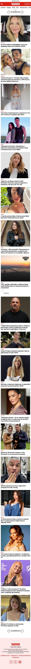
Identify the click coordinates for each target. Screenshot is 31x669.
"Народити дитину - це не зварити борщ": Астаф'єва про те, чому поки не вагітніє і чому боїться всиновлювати (15, 419)
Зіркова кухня (23, 7)
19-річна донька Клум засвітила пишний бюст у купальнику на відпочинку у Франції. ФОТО (15, 520)
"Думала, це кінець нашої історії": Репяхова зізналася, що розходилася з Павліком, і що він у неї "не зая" (14, 182)
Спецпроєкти (14, 655)
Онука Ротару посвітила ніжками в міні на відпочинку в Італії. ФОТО (15, 352)
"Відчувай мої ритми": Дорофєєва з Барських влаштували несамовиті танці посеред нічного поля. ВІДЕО (14, 147)
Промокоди (15, 657)
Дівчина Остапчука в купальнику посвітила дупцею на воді (12, 625)
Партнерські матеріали (24, 655)
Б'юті (17, 7)
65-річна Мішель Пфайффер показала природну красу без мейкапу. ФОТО (14, 45)
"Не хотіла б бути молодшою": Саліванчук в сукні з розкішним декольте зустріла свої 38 (15, 555)
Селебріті (3, 7)
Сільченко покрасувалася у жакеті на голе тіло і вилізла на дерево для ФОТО (15, 113)
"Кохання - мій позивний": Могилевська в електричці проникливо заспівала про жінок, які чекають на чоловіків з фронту (15, 251)
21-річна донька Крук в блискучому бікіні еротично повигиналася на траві (15, 217)
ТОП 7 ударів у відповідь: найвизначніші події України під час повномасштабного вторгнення (15, 286)
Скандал (9, 7)
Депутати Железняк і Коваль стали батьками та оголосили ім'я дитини (13, 453)
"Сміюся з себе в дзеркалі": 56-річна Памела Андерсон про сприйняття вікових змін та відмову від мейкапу (15, 590)
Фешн (13, 7)
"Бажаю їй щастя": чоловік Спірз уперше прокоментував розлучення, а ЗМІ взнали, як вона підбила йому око (15, 79)
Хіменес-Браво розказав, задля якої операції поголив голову (13, 486)
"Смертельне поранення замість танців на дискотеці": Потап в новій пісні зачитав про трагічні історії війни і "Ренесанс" (15, 327)
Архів (15, 9)
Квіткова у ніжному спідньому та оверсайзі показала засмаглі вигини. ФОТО (15, 385)
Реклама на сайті (5, 655)
